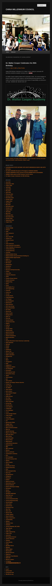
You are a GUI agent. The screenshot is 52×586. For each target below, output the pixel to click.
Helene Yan (8, 351)
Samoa (7, 490)
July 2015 (8, 187)
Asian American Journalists (13, 245)
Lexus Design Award (11, 413)
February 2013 (9, 215)
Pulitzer (8, 479)
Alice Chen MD (9, 236)
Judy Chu (8, 394)
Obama (7, 460)
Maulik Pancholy (10, 431)
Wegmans (8, 554)
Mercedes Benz (9, 434)
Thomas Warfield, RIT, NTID (13, 526)
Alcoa (7, 235)
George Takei (9, 328)
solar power (9, 504)
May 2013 (8, 213)
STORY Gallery (9, 514)
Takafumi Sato (9, 523)
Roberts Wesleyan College (12, 486)
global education (10, 337)
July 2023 (8, 182)
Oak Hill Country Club (11, 458)
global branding (10, 332)
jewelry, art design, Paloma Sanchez (18, 158)
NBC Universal (9, 448)
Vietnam (8, 540)
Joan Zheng (9, 386)
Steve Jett (8, 510)
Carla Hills (8, 273)
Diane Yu (8, 316)
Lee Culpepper (9, 410)
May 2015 (8, 190)
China (7, 283)
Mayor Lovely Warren (11, 432)
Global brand (9, 330)
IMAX (7, 359)
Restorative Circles (10, 483)
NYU (7, 455)
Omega (7, 464)
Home (7, 52)
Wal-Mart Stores (10, 545)
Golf (7, 339)
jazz (7, 379)
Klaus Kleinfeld (9, 401)
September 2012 (10, 220)
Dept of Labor (9, 313)
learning (38, 158)
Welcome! (13, 52)
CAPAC (7, 271)
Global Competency (11, 335)
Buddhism (8, 266)
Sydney (7, 521)
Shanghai (8, 491)
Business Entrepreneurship (13, 269)
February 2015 (9, 194)
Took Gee (8, 530)
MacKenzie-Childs (10, 422)
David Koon (9, 302)
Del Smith (8, 309)
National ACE (9, 445)
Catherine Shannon (10, 274)
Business (8, 268)
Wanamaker (9, 550)
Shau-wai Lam (9, 495)
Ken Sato (8, 398)
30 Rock (8, 229)
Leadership (8, 408)
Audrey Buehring (10, 248)
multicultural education (11, 443)
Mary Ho (8, 429)
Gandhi (7, 327)
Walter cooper (26, 160)
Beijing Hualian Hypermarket (13, 257)
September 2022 (10, 183)
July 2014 (8, 202)
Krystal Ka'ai (9, 405)
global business (10, 334)
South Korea (9, 505)
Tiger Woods (9, 528)
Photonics (8, 478)
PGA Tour (8, 472)
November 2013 (10, 206)
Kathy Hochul (9, 396)
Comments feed (10, 572)
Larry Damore (9, 406)
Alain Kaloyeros (10, 233)
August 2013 (9, 209)
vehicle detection (10, 538)
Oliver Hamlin (9, 462)
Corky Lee (8, 292)
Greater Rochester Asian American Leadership (17, 340)
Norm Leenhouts (10, 452)
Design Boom (9, 314)
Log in (7, 569)
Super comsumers (10, 517)
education (33, 158)
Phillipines (8, 476)
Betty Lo (8, 259)
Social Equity (9, 502)
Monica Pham (9, 439)
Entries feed (9, 570)
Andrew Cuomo (10, 240)
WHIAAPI (8, 557)
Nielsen (7, 450)
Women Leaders (10, 559)
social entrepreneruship (12, 498)
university (8, 535)
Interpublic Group (10, 373)
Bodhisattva (9, 264)
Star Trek (8, 509)
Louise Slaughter (10, 419)
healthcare (8, 349)
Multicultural (9, 441)
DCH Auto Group (10, 306)
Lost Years (8, 417)
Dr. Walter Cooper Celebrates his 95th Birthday (17, 176)
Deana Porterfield (10, 307)
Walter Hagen (9, 549)
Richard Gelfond (10, 484)
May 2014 (8, 204)
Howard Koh (9, 356)
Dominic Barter (9, 320)
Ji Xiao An (8, 384)
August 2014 (9, 201)
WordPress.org (9, 574)
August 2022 (9, 185)
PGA (7, 469)
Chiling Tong (9, 281)
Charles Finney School (11, 278)
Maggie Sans (9, 424)
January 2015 (9, 196)
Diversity (8, 318)
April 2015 (8, 192)
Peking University (10, 467)
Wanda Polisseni (10, 552)
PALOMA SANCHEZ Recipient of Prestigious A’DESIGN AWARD (22, 170)
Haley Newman (9, 342)
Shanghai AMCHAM (11, 493)
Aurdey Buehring (10, 250)
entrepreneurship (10, 321)
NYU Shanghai (9, 457)
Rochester (8, 488)
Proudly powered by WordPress (26, 580)
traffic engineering (10, 531)
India (7, 363)
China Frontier (21, 68)
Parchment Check (10, 465)
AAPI (7, 231)
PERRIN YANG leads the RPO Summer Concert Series (19, 174)
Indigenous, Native (10, 366)
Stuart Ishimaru (9, 516)
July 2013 (8, 211)
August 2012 (9, 222)
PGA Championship (11, 471)
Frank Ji (8, 325)
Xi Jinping (8, 561)
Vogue (7, 544)
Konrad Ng (8, 403)
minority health (9, 438)
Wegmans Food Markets (12, 556)
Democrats (8, 311)
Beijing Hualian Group (11, 254)
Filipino (7, 323)
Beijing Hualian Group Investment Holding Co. (17, 255)
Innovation (8, 370)
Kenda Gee (8, 399)
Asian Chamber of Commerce (13, 247)
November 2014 (10, 197)
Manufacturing (9, 425)
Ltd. (7, 420)
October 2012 (9, 218)
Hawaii (7, 346)
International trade (10, 372)
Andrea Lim (9, 238)
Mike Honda (9, 436)
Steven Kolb (9, 512)
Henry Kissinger (10, 353)
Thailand (8, 524)
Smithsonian (9, 497)
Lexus (7, 412)
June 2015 (8, 189)
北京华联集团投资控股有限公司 (13, 563)
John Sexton (9, 389)
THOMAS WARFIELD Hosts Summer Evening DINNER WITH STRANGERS (24, 172)
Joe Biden (8, 387)
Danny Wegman (10, 301)
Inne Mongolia (9, 368)
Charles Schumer (10, 280)
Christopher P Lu (10, 287)
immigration (9, 361)
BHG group (8, 261)
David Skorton (9, 304)
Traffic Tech (9, 533)
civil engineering (10, 288)
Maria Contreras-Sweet (11, 427)
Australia (8, 252)
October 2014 (9, 199)
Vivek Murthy (9, 542)
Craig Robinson (10, 297)
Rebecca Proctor (10, 481)
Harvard (8, 344)
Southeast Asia (9, 507)
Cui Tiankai (8, 299)
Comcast (8, 290)
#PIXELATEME (9, 228)
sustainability (9, 519)
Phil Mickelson (9, 474)
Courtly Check (9, 295)
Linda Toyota (9, 415)
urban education (19, 160)
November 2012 (10, 216)
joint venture (9, 391)
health (7, 347)
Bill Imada (8, 262)
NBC (7, 446)
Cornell (7, 294)
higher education (10, 354)
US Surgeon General (11, 537)
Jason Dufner (9, 377)
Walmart (8, 547)
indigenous (8, 365)
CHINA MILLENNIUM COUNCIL (20, 9)
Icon (7, 358)
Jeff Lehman (9, 380)
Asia (7, 242)
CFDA (7, 276)
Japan (7, 375)
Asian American (10, 243)
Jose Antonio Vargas (11, 393)
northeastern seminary (11, 453)
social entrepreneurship (12, 500)
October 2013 (9, 208)
